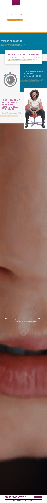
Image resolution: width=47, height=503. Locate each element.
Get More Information (15, 20)
